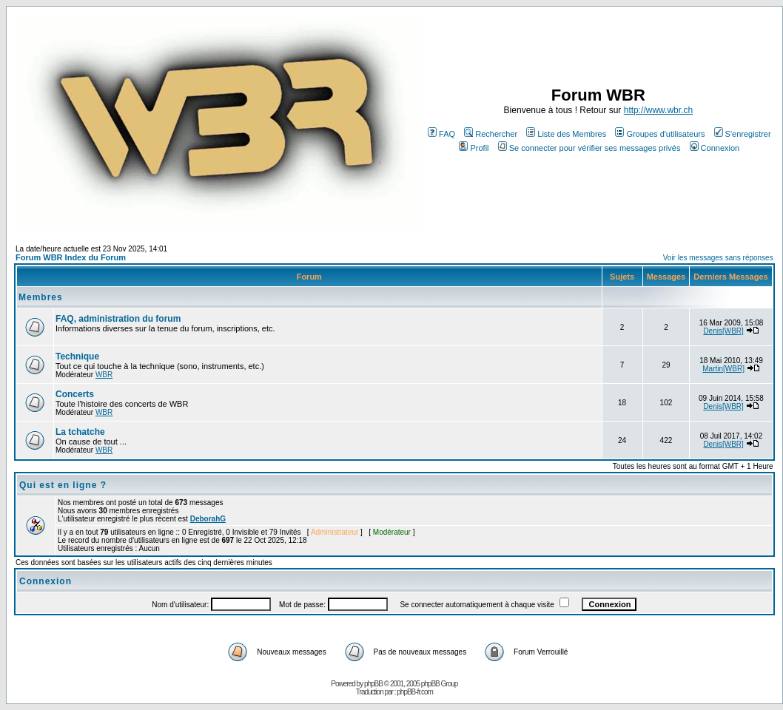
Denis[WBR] (723, 331)
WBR (103, 375)
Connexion (715, 147)
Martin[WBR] (723, 369)
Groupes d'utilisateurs (660, 133)
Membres (41, 297)
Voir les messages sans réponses (718, 258)
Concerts (75, 394)
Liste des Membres (566, 133)
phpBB (373, 684)
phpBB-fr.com (415, 692)
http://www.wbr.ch (658, 110)
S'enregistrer (742, 133)
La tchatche (80, 432)
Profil (473, 147)
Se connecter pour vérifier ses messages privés (589, 147)
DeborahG (208, 519)
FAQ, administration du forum (118, 319)
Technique (77, 356)
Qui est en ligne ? (63, 485)
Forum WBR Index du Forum (71, 257)
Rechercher (490, 133)
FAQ (441, 133)
